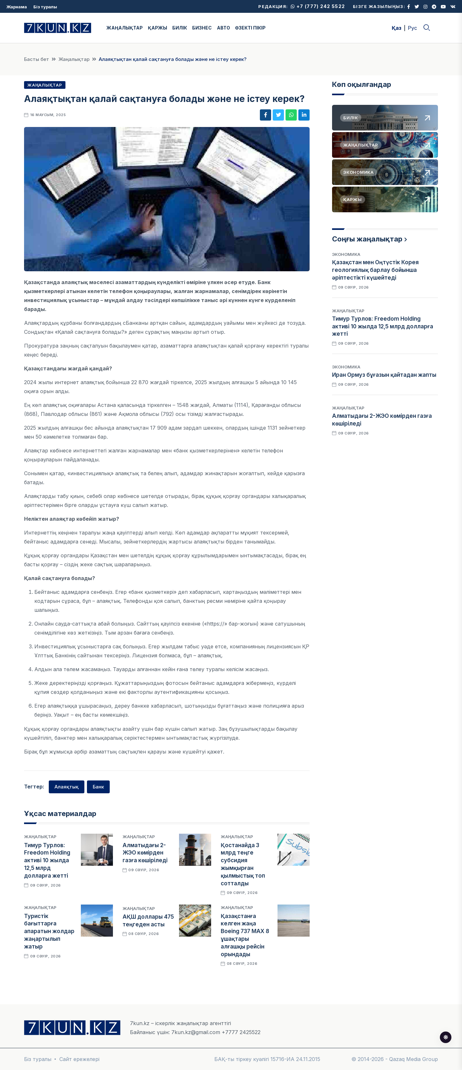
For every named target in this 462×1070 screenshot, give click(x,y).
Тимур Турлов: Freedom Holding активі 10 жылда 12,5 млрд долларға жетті (47, 860)
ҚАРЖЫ (157, 27)
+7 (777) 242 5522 (318, 6)
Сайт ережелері (79, 1059)
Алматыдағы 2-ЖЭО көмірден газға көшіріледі (145, 853)
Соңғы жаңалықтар (367, 239)
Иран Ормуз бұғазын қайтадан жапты (384, 375)
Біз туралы (45, 6)
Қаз (396, 28)
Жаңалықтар (74, 59)
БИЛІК (179, 27)
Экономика (346, 254)
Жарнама (16, 6)
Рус (412, 28)
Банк (98, 787)
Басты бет (36, 59)
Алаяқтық (67, 787)
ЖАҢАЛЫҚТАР (125, 27)
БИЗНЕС (202, 27)
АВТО (223, 27)
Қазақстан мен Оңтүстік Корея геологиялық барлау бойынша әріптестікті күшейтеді (375, 270)
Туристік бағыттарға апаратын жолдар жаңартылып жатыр (49, 931)
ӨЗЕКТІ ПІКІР (250, 27)
